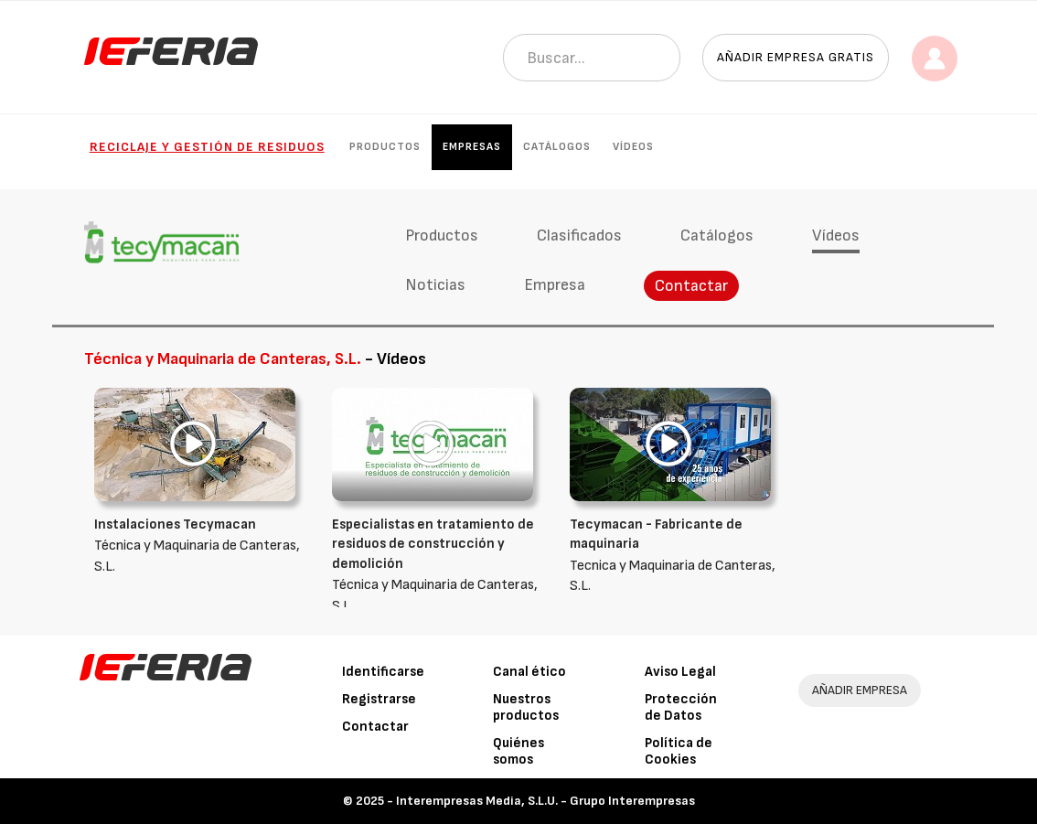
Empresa (554, 284)
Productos (385, 147)
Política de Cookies (678, 751)
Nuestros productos (526, 707)
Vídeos (633, 147)
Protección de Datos (681, 707)
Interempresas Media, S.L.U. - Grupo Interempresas (545, 800)
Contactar (691, 285)
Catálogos (557, 147)
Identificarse (383, 671)
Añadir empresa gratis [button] (795, 57)
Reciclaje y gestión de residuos (207, 147)
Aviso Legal (680, 671)
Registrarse (379, 699)
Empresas (472, 147)
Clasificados (579, 235)
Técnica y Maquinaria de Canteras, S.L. (199, 545)
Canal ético (529, 671)
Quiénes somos (518, 751)
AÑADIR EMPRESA (859, 690)
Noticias (435, 284)
